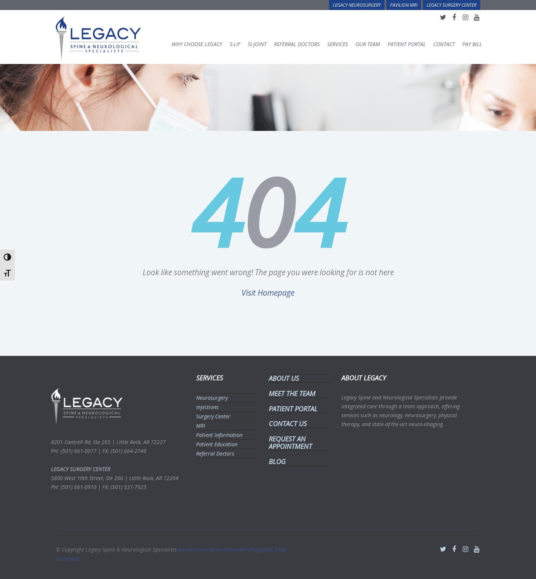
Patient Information (217, 434)
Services (337, 44)
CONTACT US (285, 423)
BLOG (275, 461)
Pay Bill (472, 44)
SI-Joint (257, 44)
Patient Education (214, 444)
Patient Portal (406, 44)
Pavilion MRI (403, 5)
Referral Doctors (297, 44)
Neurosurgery (210, 397)
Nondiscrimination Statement (213, 547)
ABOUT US (282, 378)
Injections (205, 407)
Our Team (367, 44)
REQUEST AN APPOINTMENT (288, 442)
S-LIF (235, 44)
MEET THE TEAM (290, 393)
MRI (198, 425)
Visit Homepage (268, 292)
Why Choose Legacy (197, 44)
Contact (444, 44)
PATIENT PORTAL (291, 408)
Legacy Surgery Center (451, 5)
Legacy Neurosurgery (357, 5)
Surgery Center (211, 416)
